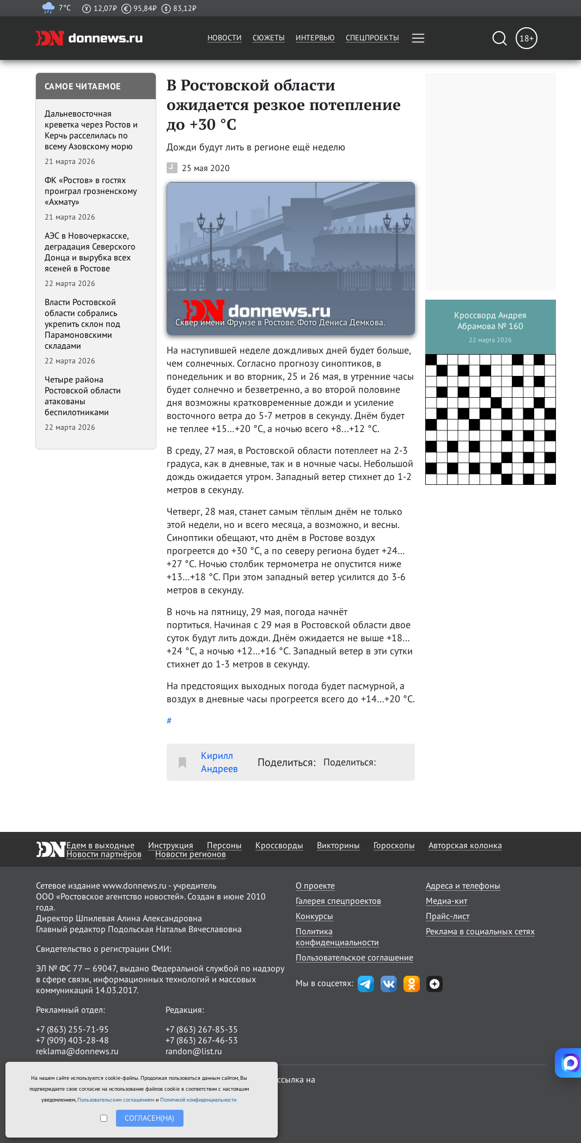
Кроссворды (279, 845)
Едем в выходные (100, 845)
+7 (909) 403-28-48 (72, 1040)
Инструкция (170, 845)
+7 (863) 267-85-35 (202, 1029)
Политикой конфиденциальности (198, 1099)
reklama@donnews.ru (77, 1050)
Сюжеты (269, 37)
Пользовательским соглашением (115, 1099)
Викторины (338, 845)
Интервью (315, 37)
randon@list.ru (194, 1050)
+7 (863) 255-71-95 (72, 1029)
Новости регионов (190, 853)
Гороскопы (394, 845)
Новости (224, 37)
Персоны (224, 845)
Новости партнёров (104, 853)
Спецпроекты (372, 37)
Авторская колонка (465, 845)
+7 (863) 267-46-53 (202, 1040)
